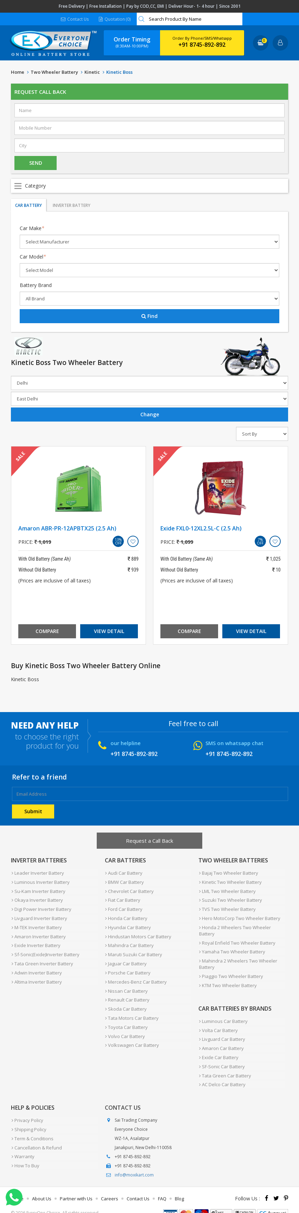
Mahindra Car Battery (129, 940)
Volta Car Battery (217, 1022)
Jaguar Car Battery (125, 957)
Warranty (22, 1141)
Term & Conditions (32, 1124)
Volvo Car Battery (125, 1025)
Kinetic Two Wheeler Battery (229, 881)
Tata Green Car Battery (224, 1064)
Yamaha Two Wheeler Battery (231, 947)
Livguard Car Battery (221, 1030)
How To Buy (25, 1150)
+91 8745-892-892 (201, 45)
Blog (179, 1186)
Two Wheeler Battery (54, 72)
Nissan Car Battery (126, 982)
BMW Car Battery (124, 881)
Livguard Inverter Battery (38, 915)
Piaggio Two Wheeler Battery (230, 970)
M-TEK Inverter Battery (36, 923)
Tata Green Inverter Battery (41, 957)
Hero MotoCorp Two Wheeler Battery (239, 915)
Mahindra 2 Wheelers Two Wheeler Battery (237, 958)
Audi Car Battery (123, 873)
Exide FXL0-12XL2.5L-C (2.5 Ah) (201, 529)
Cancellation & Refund (36, 1133)
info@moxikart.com (134, 1163)
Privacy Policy (27, 1107)
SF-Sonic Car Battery (221, 1055)
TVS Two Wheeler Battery (226, 907)
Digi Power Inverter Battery (41, 907)
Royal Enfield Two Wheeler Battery (236, 938)
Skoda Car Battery (125, 999)
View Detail (109, 631)
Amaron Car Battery (220, 1039)
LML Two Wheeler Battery (226, 890)
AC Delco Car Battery (221, 1072)
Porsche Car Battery (127, 966)
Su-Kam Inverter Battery (38, 890)
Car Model (33, 257)
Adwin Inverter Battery (36, 966)
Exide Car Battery (218, 1047)
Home (17, 72)
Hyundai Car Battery (128, 923)
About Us (41, 1186)
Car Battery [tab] (28, 206)
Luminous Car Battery (222, 1013)
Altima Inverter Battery (36, 974)
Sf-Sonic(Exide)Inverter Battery (45, 949)
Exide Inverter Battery (35, 940)
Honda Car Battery (126, 915)
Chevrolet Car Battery (129, 890)
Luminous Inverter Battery (40, 881)
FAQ (162, 1186)
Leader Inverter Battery (37, 873)
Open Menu (149, 186)
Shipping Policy (28, 1116)
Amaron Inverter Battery (38, 932)
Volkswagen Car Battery (132, 1033)
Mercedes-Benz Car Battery (135, 974)
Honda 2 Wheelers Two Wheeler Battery (234, 926)
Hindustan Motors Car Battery (138, 932)
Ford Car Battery (123, 907)
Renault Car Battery (127, 991)
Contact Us (75, 19)
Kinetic (92, 72)
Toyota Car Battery (126, 1016)
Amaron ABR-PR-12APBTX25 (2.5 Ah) (67, 529)
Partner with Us (76, 1186)
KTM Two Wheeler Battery (227, 978)
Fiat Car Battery (122, 898)
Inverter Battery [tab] (71, 206)
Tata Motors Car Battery (131, 1008)
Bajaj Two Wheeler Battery (227, 873)
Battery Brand (36, 285)
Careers (109, 1186)
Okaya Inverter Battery (36, 898)
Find (149, 316)
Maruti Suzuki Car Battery (133, 949)
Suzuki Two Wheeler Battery (229, 898)
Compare (47, 631)
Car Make (32, 228)
